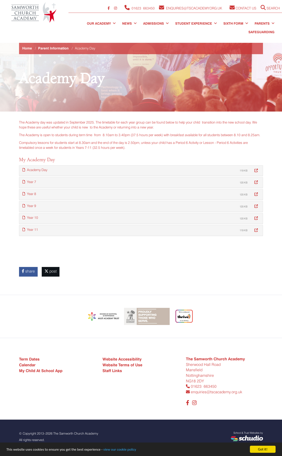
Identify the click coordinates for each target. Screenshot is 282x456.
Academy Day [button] (34, 170)
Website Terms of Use (122, 365)
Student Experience (196, 23)
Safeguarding (261, 32)
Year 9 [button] (29, 206)
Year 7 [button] (29, 182)
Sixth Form (235, 23)
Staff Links (112, 370)
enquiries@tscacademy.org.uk (214, 392)
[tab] (141, 170)
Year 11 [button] (30, 230)
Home (27, 48)
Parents (265, 23)
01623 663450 (201, 386)
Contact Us (243, 7)
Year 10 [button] (30, 218)
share (28, 271)
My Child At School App (40, 370)
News (129, 23)
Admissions (156, 23)
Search (270, 7)
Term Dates (29, 359)
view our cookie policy (119, 449)
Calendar (27, 365)
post (51, 271)
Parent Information (53, 48)
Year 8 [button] (29, 194)
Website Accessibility (122, 359)
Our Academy (101, 23)
